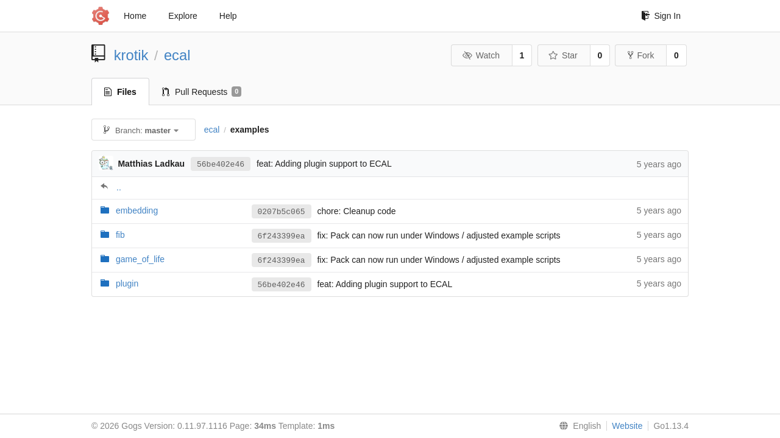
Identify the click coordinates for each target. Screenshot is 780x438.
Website (627, 426)
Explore (182, 16)
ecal (177, 55)
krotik (131, 55)
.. (118, 187)
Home (135, 16)
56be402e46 (220, 163)
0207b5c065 (281, 211)
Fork (641, 55)
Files (120, 92)
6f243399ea (281, 236)
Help (228, 16)
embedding (137, 210)
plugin (127, 283)
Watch (481, 55)
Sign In (661, 16)
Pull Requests (202, 91)
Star (563, 55)
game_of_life (140, 259)
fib (120, 235)
